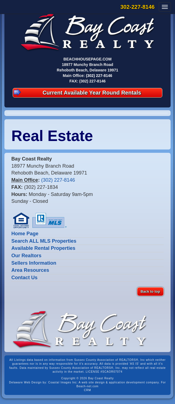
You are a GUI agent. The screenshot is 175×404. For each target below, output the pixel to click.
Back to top (150, 291)
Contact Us (24, 277)
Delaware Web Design (25, 382)
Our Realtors (26, 255)
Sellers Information (33, 263)
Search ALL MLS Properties (43, 241)
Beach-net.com (87, 386)
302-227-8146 (137, 7)
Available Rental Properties (43, 248)
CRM (87, 390)
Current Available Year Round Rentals (77, 92)
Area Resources (30, 270)
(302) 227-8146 (99, 75)
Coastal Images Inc (62, 382)
